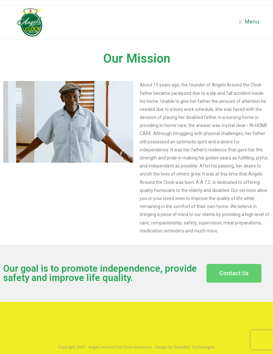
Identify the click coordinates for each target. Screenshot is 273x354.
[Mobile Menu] (249, 21)
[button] (234, 273)
